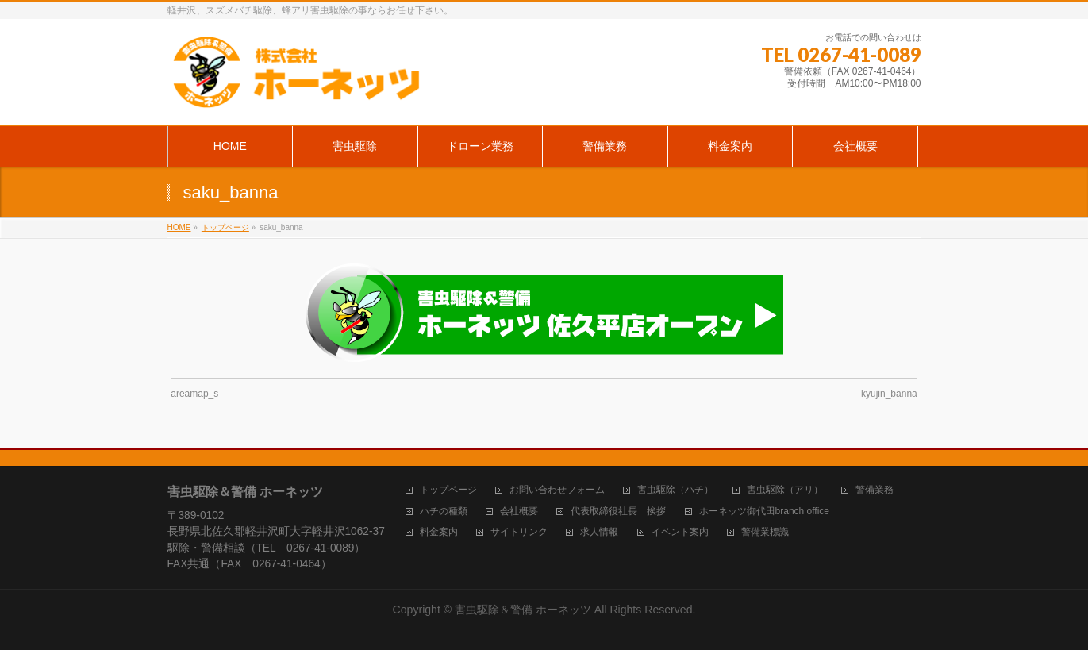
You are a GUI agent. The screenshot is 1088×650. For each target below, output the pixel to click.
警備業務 (874, 490)
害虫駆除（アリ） (785, 490)
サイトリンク (519, 532)
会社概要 (519, 511)
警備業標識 (765, 532)
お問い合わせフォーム (557, 490)
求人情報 (599, 532)
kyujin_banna (889, 393)
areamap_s (194, 393)
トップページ (448, 490)
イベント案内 (680, 532)
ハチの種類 (443, 511)
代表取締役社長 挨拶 (618, 511)
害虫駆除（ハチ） (675, 490)
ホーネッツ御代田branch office (764, 511)
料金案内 (439, 532)
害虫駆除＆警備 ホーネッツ (523, 609)
